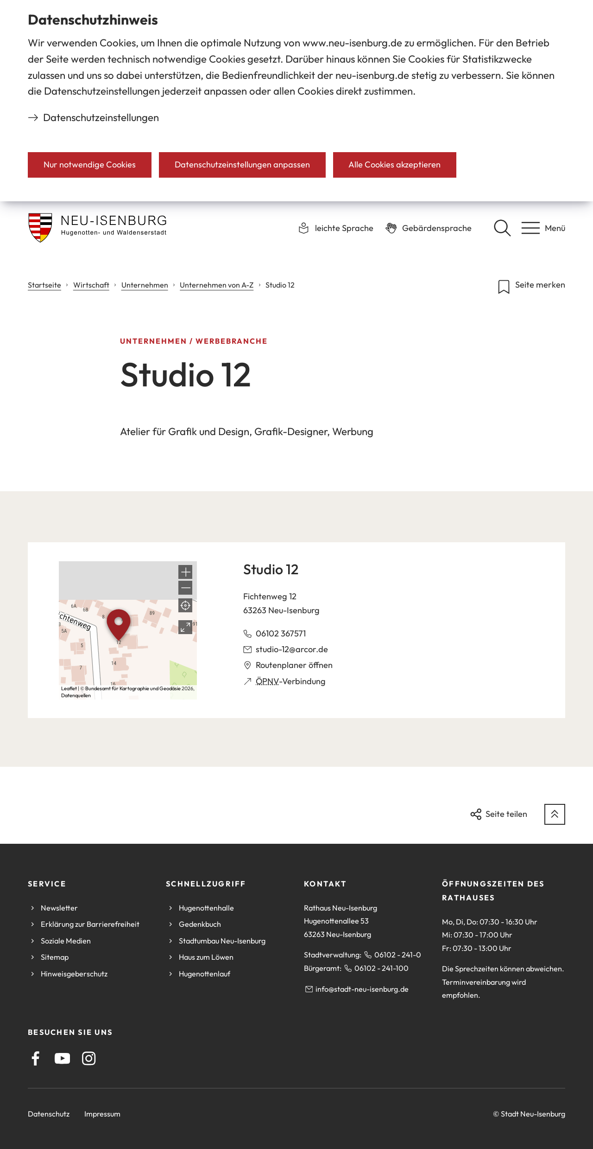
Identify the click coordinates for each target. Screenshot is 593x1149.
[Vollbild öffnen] (185, 627)
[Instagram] (88, 1058)
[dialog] (296, 100)
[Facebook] (35, 1058)
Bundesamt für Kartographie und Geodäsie (133, 688)
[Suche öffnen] (502, 227)
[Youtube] (62, 1058)
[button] (185, 572)
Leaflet (69, 688)
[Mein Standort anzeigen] (185, 605)
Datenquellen (76, 695)
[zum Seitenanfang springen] (554, 814)
